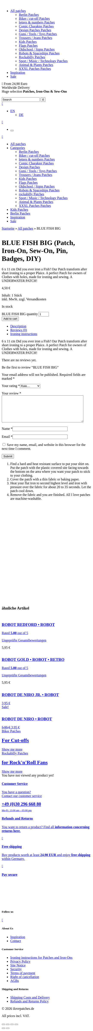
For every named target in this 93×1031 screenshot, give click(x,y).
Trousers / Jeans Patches (35, 38)
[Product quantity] (44, 314)
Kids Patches (28, 42)
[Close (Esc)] (3, 1029)
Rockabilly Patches (32, 57)
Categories (17, 148)
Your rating (11, 386)
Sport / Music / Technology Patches (43, 61)
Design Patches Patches (35, 30)
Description (18, 326)
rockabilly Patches (31, 194)
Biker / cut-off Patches (34, 18)
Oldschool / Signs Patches (37, 49)
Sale (13, 76)
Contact (15, 946)
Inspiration (17, 72)
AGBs (14, 986)
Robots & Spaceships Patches (39, 53)
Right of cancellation (24, 982)
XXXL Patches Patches (35, 69)
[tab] (50, 326)
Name (7, 434)
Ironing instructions (23, 334)
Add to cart (10, 318)
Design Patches (29, 167)
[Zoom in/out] (16, 1029)
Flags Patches (28, 45)
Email (7, 442)
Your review (11, 393)
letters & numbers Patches (37, 22)
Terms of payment (22, 978)
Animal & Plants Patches (36, 65)
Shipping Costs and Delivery (30, 1002)
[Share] (7, 1029)
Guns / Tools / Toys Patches (38, 34)
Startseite (8, 228)
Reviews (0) (18, 330)
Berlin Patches (29, 15)
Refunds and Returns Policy (29, 1006)
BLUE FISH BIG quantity (20, 314)
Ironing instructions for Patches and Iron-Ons (41, 963)
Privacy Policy (20, 966)
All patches (18, 11)
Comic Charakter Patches (36, 26)
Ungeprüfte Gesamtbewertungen (24, 645)
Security (16, 974)
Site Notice (18, 970)
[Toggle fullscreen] (12, 1029)
